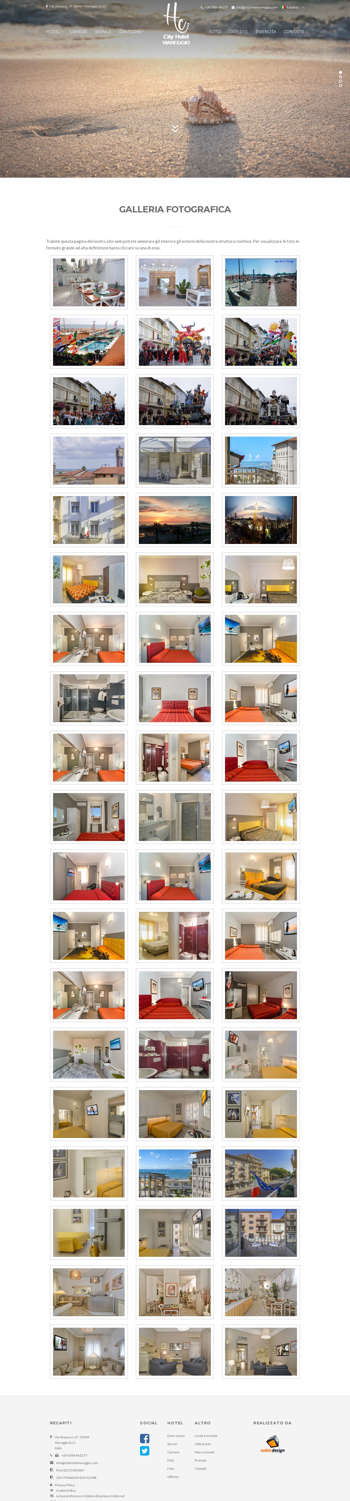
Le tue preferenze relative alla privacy (83, 1496)
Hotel (53, 31)
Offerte (238, 31)
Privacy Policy (65, 1485)
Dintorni (130, 31)
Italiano (289, 7)
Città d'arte (203, 1444)
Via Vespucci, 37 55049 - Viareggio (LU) (75, 6)
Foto (215, 31)
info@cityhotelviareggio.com (255, 7)
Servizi (103, 31)
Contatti (294, 31)
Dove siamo (176, 1436)
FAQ (170, 1460)
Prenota (266, 31)
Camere (78, 31)
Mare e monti (204, 1452)
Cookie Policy (66, 1490)
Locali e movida (206, 1436)
